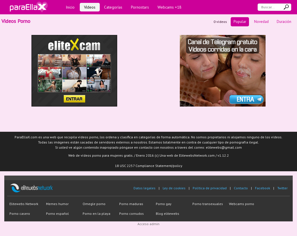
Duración (284, 21)
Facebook (262, 188)
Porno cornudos (131, 213)
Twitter (282, 188)
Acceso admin (148, 224)
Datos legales (144, 188)
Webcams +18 (170, 7)
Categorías (113, 7)
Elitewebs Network (23, 204)
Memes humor (57, 204)
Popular (240, 21)
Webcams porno (241, 204)
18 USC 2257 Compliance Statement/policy (148, 166)
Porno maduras (131, 204)
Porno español (57, 213)
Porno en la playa (96, 213)
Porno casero (19, 213)
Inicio (70, 7)
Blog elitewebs (167, 213)
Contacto (241, 188)
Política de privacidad (210, 188)
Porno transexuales (207, 204)
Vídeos (89, 7)
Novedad (261, 21)
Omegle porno (94, 204)
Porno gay (164, 204)
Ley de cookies (174, 188)
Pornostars (140, 7)
